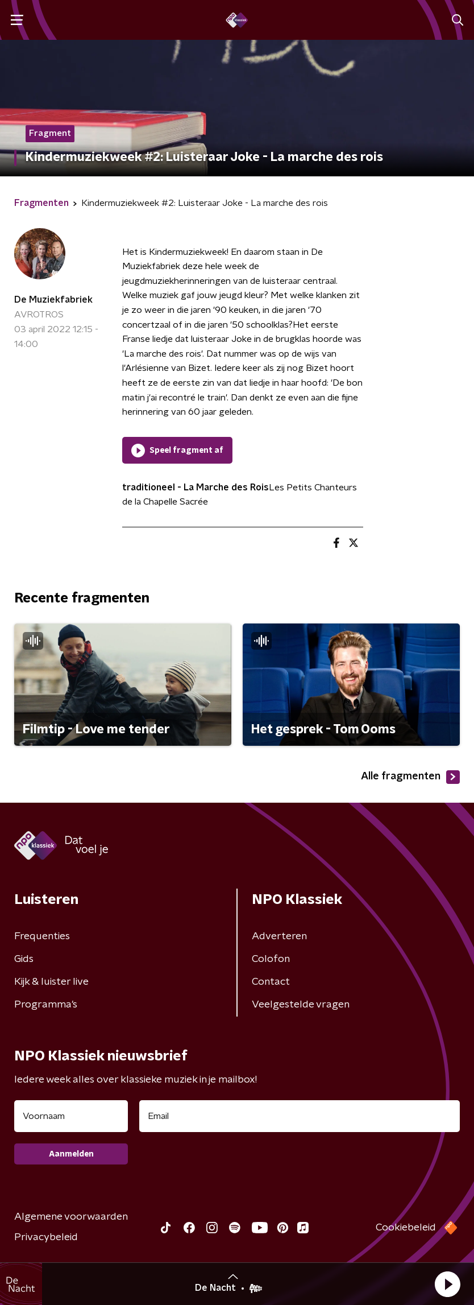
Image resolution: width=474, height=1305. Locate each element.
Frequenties (42, 936)
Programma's (45, 1005)
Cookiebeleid (406, 1228)
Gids (24, 959)
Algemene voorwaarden (71, 1217)
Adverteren (279, 936)
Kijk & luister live (51, 982)
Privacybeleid (46, 1237)
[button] (447, 1284)
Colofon (271, 959)
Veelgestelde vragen (301, 1005)
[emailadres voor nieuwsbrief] (299, 1116)
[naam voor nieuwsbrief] (71, 1116)
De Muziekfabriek (53, 299)
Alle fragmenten (410, 777)
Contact (271, 982)
